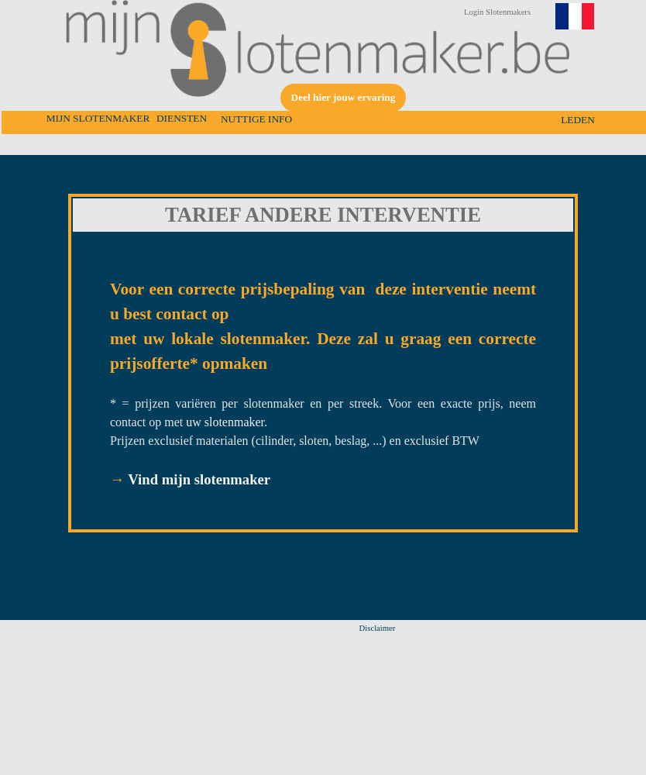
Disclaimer (377, 628)
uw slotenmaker (225, 422)
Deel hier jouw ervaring (343, 97)
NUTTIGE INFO (256, 119)
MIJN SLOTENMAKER (98, 118)
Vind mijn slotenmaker (199, 479)
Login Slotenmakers (497, 12)
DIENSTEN (181, 118)
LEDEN (578, 120)
